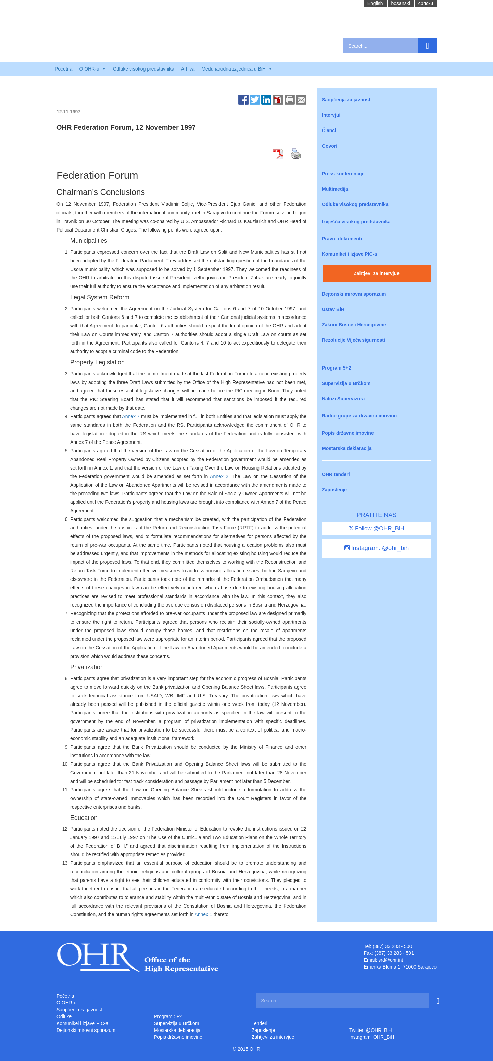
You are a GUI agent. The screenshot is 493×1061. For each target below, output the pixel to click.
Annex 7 (130, 416)
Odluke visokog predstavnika (143, 69)
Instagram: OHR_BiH (371, 1037)
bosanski (400, 3)
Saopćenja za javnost (346, 99)
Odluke (64, 1016)
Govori (329, 146)
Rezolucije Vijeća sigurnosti (353, 340)
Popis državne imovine (348, 433)
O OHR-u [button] (92, 69)
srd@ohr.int (390, 960)
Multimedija (335, 189)
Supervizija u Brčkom (346, 383)
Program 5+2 (336, 368)
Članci (329, 130)
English (375, 3)
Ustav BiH (333, 309)
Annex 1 (203, 914)
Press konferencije (343, 173)
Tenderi (259, 1023)
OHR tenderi (336, 474)
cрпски (425, 3)
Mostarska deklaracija (347, 448)
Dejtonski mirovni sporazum (354, 294)
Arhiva (188, 69)
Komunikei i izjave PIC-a (349, 254)
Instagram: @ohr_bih (376, 548)
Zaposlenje (334, 489)
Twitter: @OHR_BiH (370, 1030)
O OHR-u (66, 1003)
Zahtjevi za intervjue (377, 273)
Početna (63, 69)
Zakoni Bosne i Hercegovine (354, 324)
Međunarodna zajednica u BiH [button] (237, 69)
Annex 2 (219, 476)
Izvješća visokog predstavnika (356, 221)
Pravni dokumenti (342, 238)
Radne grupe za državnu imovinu (359, 416)
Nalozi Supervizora (343, 398)
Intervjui (331, 115)
